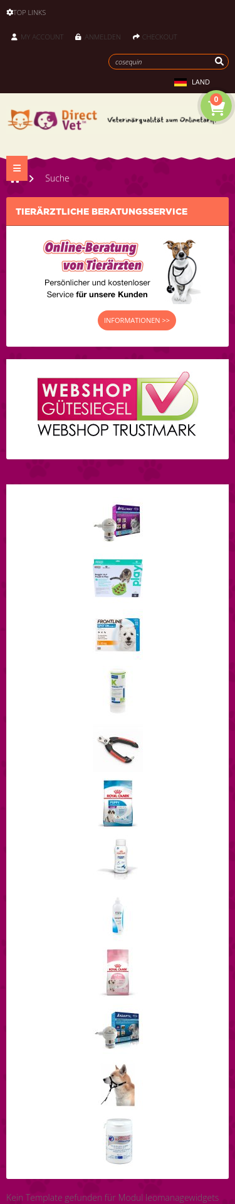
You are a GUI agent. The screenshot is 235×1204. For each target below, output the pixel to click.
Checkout (155, 36)
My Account (37, 36)
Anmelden (97, 36)
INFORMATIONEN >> (137, 320)
